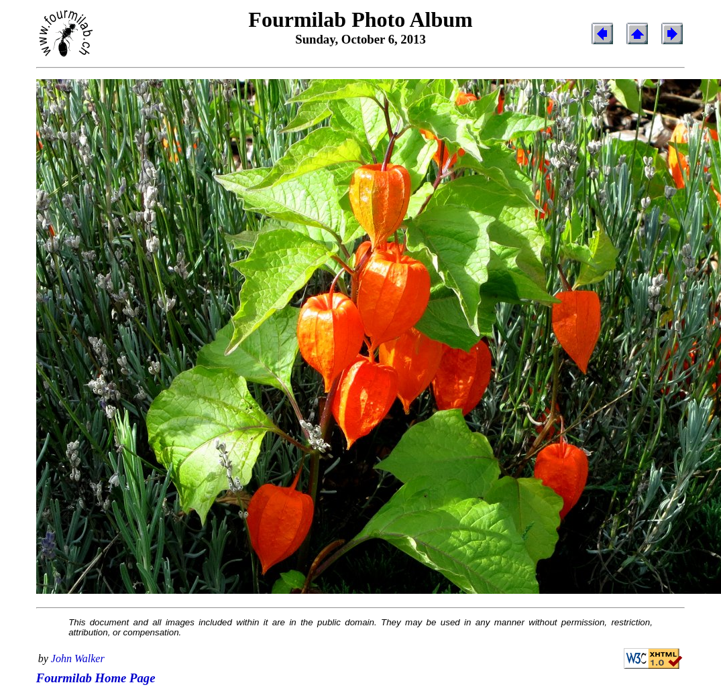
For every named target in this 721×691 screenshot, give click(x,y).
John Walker (78, 658)
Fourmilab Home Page (96, 678)
